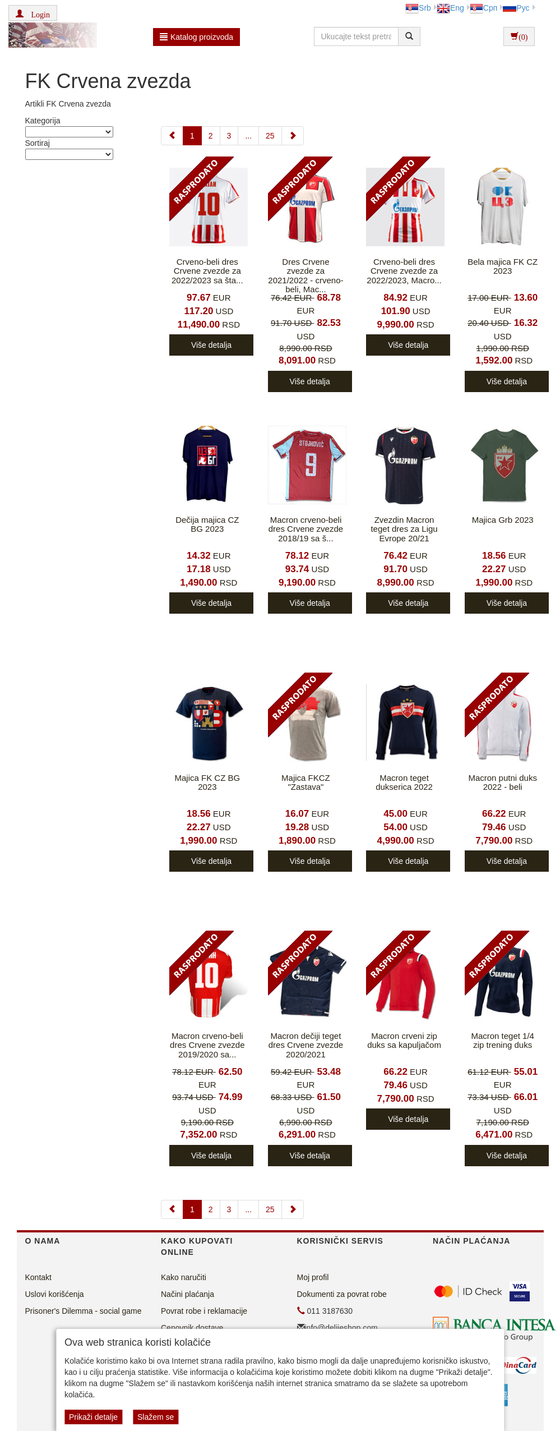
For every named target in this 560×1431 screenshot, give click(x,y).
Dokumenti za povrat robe (342, 1294)
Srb (418, 7)
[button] (32, 13)
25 (270, 135)
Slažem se (155, 1416)
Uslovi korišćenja (54, 1294)
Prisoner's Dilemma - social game (83, 1310)
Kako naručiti (183, 1277)
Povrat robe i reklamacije (204, 1310)
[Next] (292, 135)
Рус (516, 7)
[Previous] (172, 135)
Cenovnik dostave (192, 1327)
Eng (450, 7)
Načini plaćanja (187, 1294)
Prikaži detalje (93, 1416)
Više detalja (211, 345)
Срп (483, 7)
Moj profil (313, 1277)
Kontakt (38, 1277)
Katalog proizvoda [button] (196, 37)
